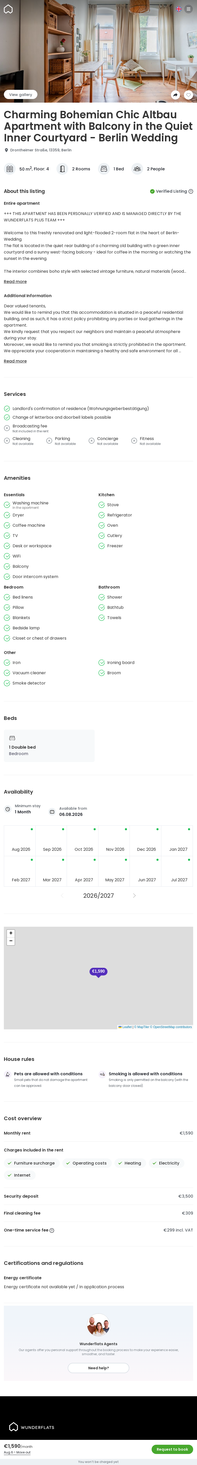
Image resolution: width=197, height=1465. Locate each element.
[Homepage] (8, 9)
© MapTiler (141, 1027)
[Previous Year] (62, 896)
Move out (23, 1452)
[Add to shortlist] (188, 95)
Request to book (172, 1449)
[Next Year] (135, 896)
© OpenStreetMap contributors (171, 1027)
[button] (98, 973)
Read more (15, 282)
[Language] (179, 9)
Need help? (98, 1368)
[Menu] (188, 9)
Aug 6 (8, 1452)
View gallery (20, 94)
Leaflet (125, 1027)
